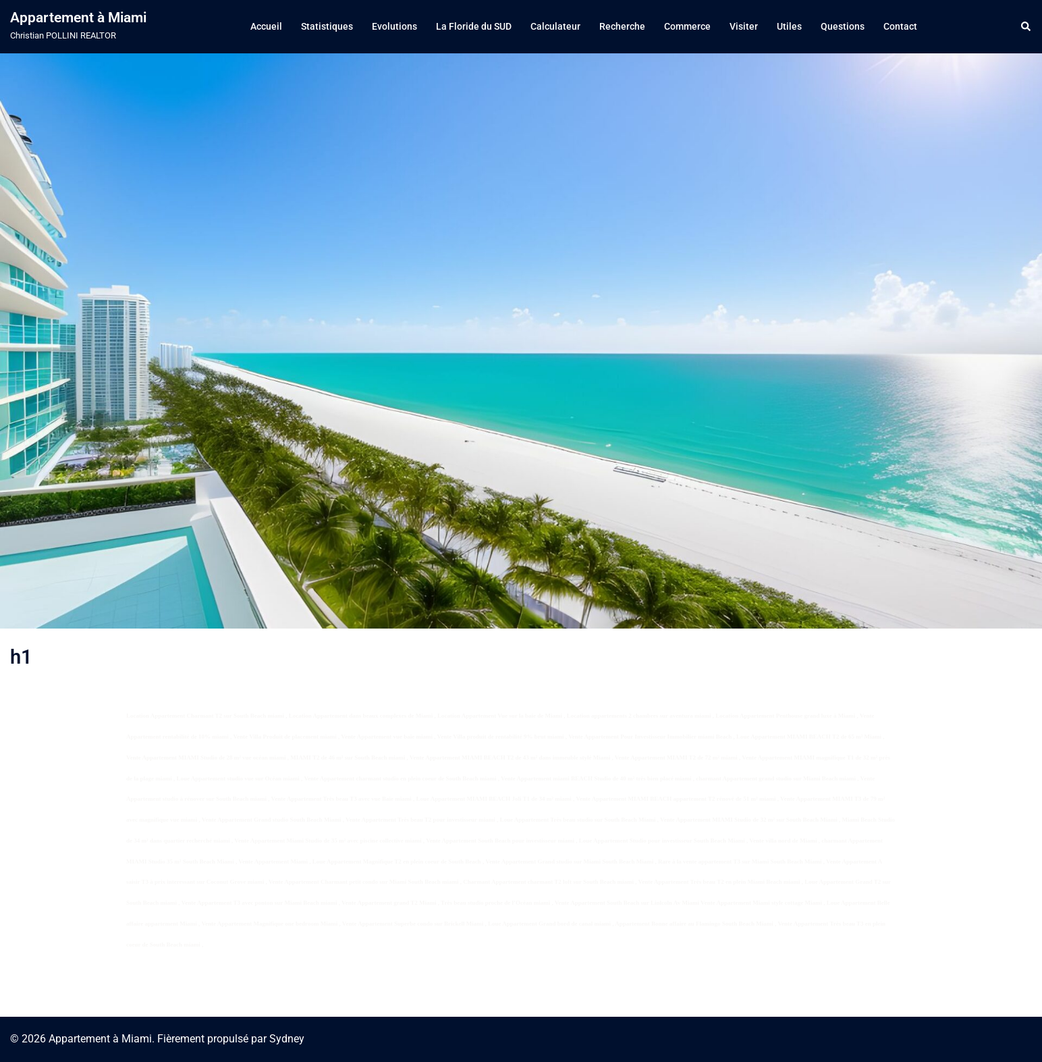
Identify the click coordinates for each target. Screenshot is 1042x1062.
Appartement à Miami (78, 17)
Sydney (286, 1038)
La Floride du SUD (474, 26)
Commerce (687, 26)
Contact (900, 26)
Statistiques (327, 26)
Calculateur (555, 26)
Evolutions (394, 26)
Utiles (789, 26)
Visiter (744, 26)
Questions (843, 26)
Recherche (622, 26)
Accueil (266, 26)
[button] (1026, 26)
